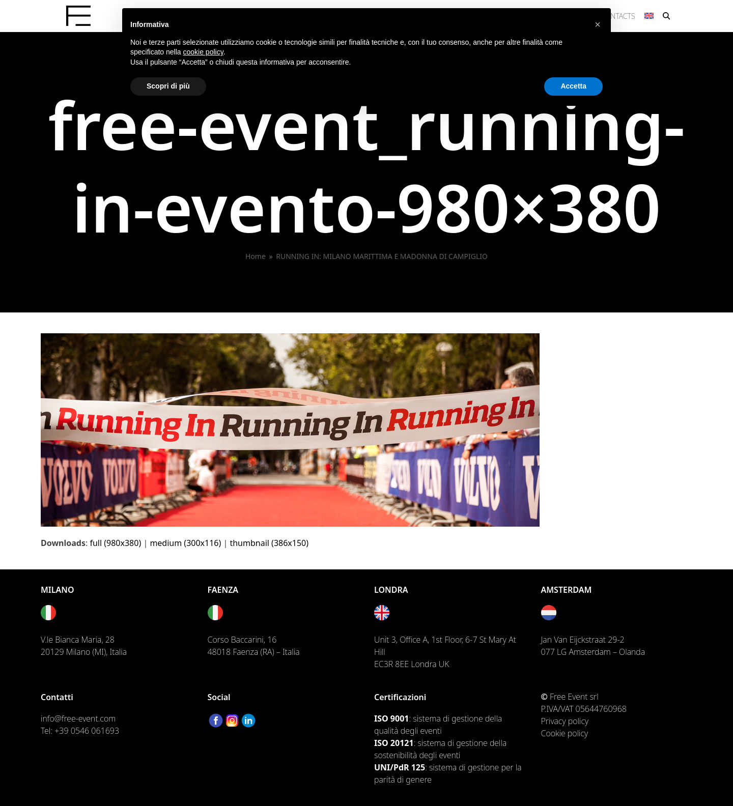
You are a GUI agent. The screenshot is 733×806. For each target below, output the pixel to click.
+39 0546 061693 (86, 730)
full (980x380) (115, 543)
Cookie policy (564, 733)
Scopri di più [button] (168, 86)
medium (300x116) (185, 543)
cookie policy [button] (203, 52)
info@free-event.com (78, 718)
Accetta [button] (573, 86)
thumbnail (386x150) (269, 543)
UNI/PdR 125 (399, 767)
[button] (666, 15)
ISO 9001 (391, 718)
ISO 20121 (394, 743)
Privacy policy (565, 721)
